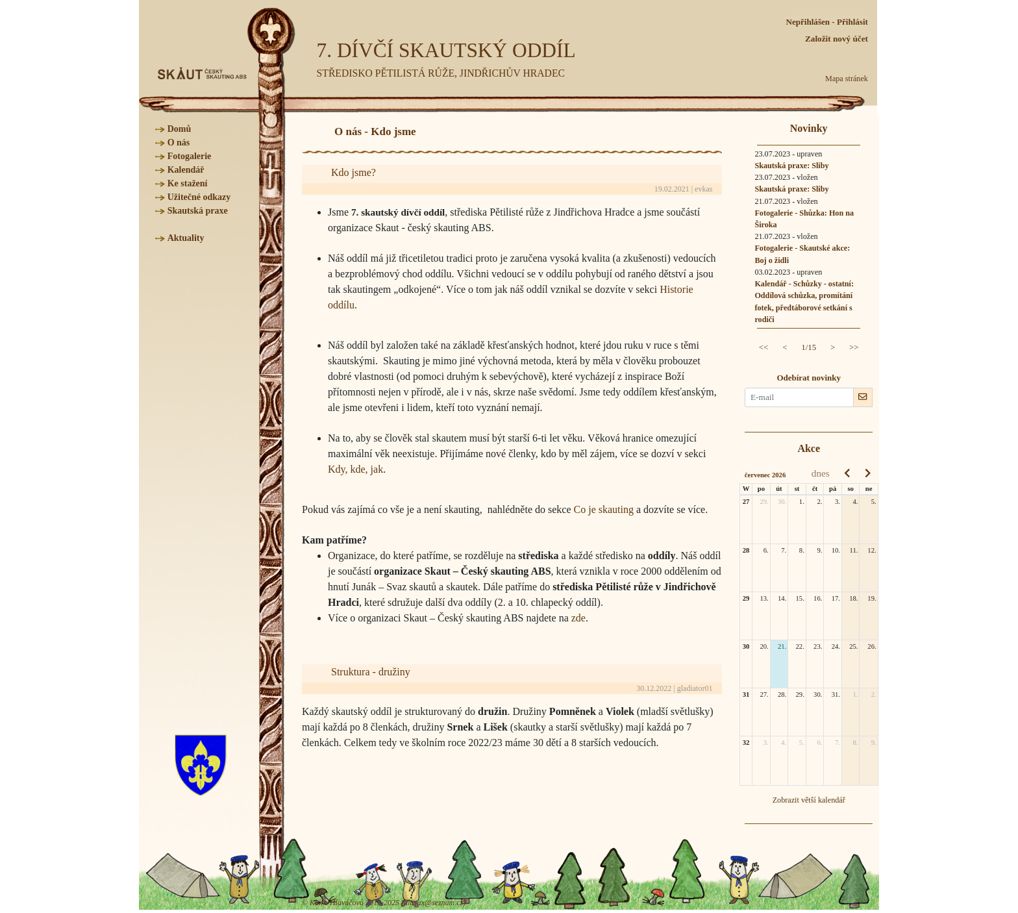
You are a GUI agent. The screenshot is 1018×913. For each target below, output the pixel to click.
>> (854, 347)
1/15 (808, 347)
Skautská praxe (198, 211)
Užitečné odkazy (199, 197)
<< (764, 347)
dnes (821, 473)
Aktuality (186, 238)
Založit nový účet (836, 39)
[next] (867, 473)
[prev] (847, 473)
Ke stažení (188, 183)
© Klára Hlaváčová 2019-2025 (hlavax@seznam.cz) (384, 902)
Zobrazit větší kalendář (809, 800)
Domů (180, 129)
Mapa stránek (846, 78)
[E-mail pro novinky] (799, 397)
